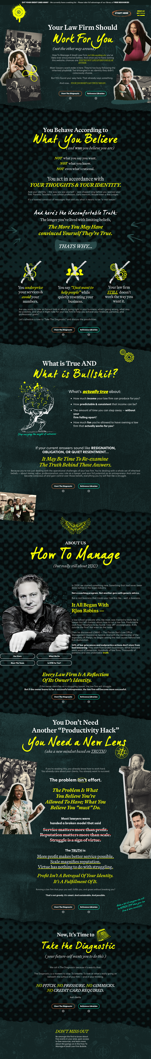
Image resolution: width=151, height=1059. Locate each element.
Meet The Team (17, 663)
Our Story (17, 656)
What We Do (54, 656)
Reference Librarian (96, 93)
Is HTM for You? (54, 663)
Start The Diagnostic (70, 93)
